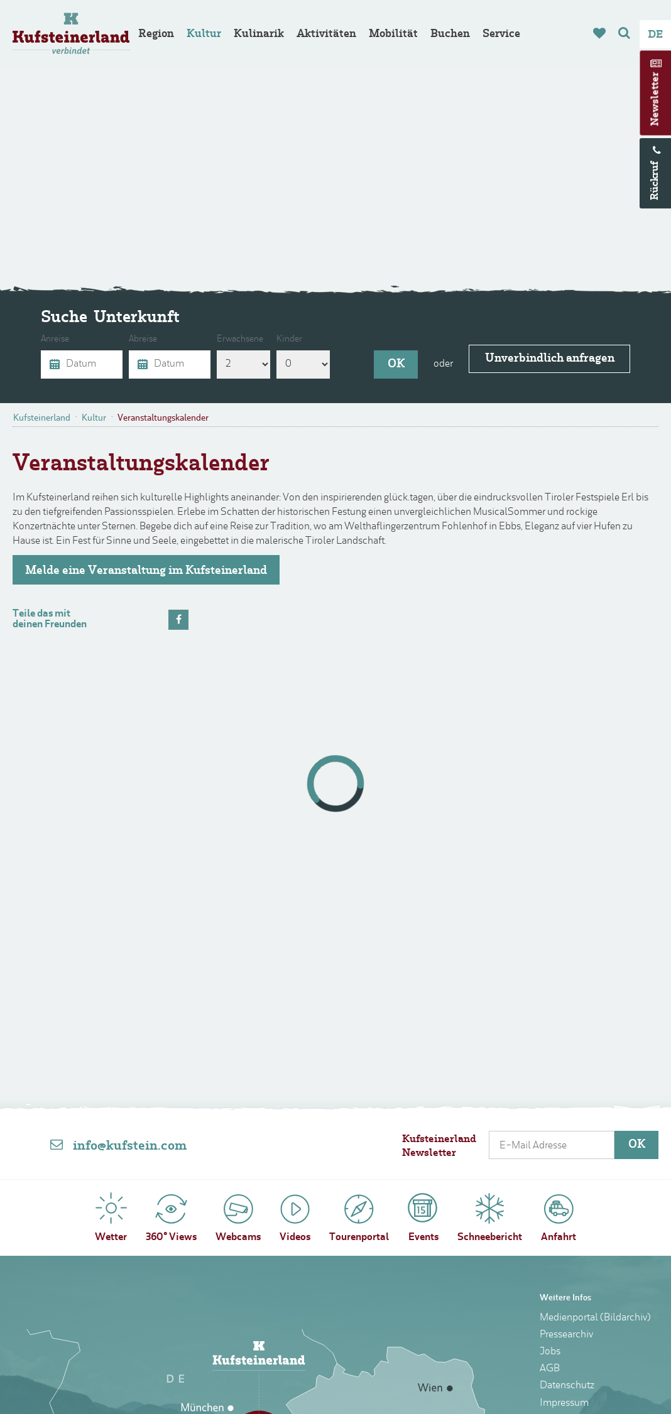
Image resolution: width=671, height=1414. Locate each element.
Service (501, 34)
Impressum (564, 1403)
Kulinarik (259, 34)
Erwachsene (245, 339)
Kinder (295, 339)
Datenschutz (567, 1386)
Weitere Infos (565, 1298)
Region (156, 34)
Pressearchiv (566, 1335)
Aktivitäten (326, 34)
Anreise (60, 339)
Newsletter (656, 99)
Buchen (450, 34)
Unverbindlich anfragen (549, 364)
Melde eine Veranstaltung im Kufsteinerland (146, 571)
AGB (550, 1369)
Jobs (550, 1352)
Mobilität (393, 34)
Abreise (148, 339)
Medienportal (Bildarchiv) (595, 1318)
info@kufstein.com (130, 1146)
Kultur (204, 34)
